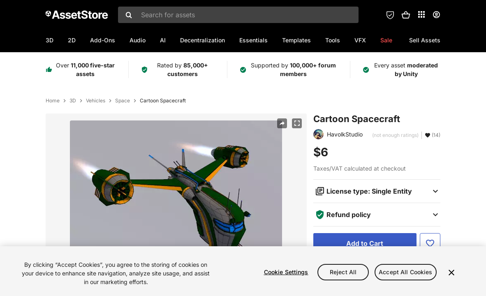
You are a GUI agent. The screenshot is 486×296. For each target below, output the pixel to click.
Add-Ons (102, 40)
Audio (138, 40)
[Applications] (421, 14)
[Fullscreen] (297, 123)
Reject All (343, 274)
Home (53, 101)
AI (163, 40)
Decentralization (202, 40)
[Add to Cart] (365, 243)
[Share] (282, 123)
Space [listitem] (122, 101)
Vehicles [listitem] (95, 101)
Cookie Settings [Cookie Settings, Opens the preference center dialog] (286, 274)
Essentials (253, 40)
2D (72, 40)
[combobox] (238, 15)
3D (49, 40)
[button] (406, 15)
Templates (296, 40)
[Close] (451, 275)
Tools (332, 40)
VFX (360, 40)
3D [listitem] (72, 101)
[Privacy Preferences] (390, 15)
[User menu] (436, 15)
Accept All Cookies (406, 274)
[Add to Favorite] (430, 243)
